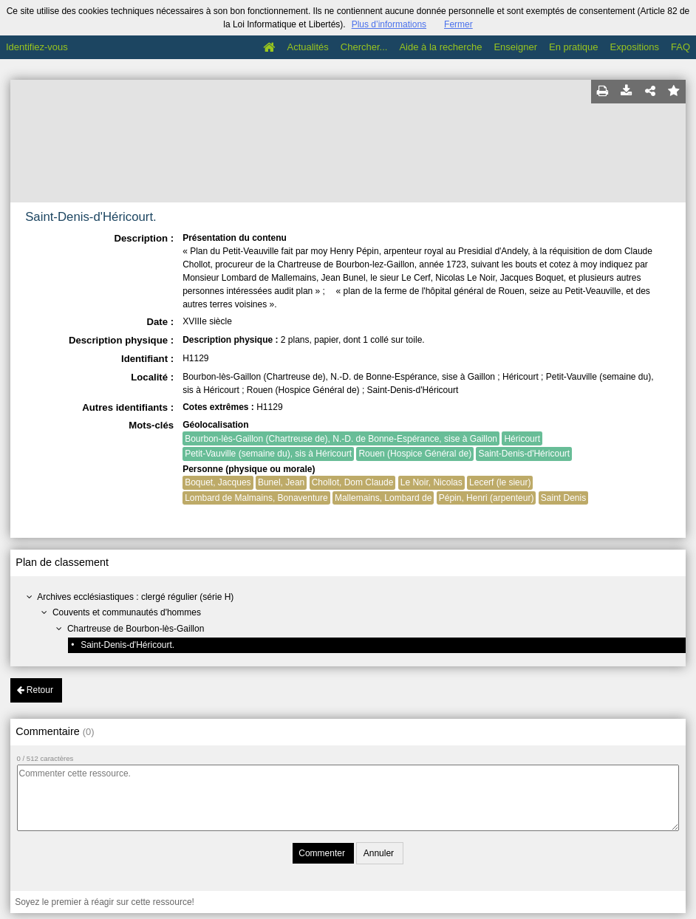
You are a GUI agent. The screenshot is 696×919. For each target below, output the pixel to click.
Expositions (634, 46)
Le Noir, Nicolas (431, 482)
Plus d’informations (389, 24)
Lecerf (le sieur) (499, 482)
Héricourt (522, 439)
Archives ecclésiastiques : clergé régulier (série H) (135, 597)
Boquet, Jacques (217, 482)
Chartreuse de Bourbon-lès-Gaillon (135, 629)
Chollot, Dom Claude (353, 482)
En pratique (573, 46)
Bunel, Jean (281, 482)
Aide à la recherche (440, 46)
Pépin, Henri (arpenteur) (486, 498)
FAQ (680, 46)
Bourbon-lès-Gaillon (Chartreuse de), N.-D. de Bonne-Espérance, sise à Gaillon (341, 439)
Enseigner (515, 46)
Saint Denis (563, 498)
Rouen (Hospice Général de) (414, 453)
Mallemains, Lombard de (383, 498)
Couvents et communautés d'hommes (126, 612)
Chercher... (364, 46)
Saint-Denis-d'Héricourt (524, 453)
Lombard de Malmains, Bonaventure (256, 498)
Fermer (458, 24)
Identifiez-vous (37, 46)
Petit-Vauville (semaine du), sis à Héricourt (268, 453)
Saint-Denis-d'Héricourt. (127, 645)
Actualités (307, 46)
